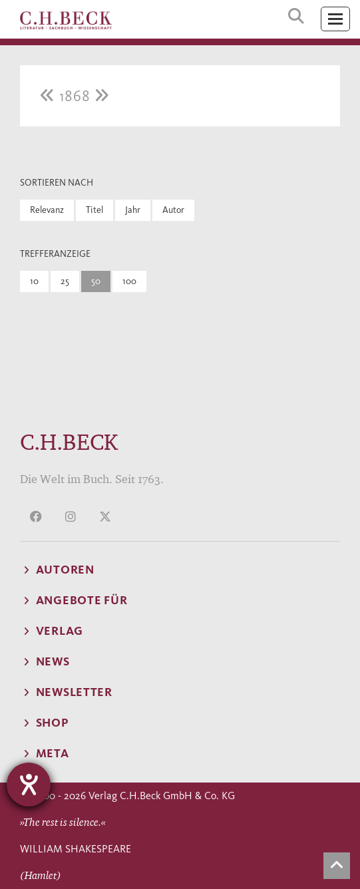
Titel (94, 210)
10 (34, 281)
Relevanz (47, 210)
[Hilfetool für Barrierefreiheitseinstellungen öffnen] (29, 784)
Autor (173, 210)
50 (95, 281)
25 (65, 281)
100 (129, 281)
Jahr (132, 210)
